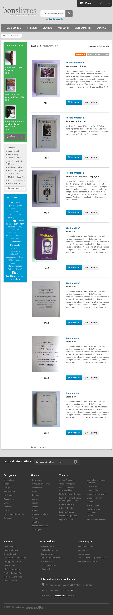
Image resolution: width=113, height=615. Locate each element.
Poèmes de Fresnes (76, 121)
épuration (15, 263)
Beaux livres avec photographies (66, 489)
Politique (8, 495)
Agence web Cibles (34, 607)
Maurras (11, 227)
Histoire (7, 484)
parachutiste (11, 257)
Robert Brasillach (75, 62)
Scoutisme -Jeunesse (96, 519)
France (20, 208)
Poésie (35, 506)
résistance (12, 232)
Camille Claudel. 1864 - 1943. (13, 125)
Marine (90, 501)
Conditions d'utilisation (52, 558)
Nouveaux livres (14, 46)
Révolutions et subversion (93, 510)
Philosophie (9, 491)
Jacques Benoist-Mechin (15, 558)
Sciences (8, 518)
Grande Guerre (15, 215)
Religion (7, 487)
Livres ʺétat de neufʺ (96, 494)
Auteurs (63, 28)
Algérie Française (15, 266)
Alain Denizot (12, 94)
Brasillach (71, 231)
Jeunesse (8, 506)
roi (11, 202)
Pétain (19, 269)
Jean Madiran (73, 228)
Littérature (9, 480)
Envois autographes (68, 516)
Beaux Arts (9, 499)
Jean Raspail (13, 151)
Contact (102, 28)
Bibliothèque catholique (70, 494)
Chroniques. (37, 529)
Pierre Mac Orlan (14, 67)
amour (15, 211)
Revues (90, 516)
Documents (37, 487)
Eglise (10, 269)
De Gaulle (15, 245)
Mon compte (83, 28)
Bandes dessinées (40, 525)
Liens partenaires (48, 565)
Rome (8, 224)
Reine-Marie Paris (14, 121)
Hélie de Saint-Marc (16, 180)
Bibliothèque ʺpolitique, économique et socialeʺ (70, 499)
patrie (19, 205)
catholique (15, 238)
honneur (9, 235)
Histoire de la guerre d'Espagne (82, 176)
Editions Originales (67, 512)
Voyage (7, 503)
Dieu (15, 272)
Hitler (10, 260)
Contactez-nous (48, 554)
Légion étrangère (66, 519)
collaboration (15, 254)
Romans (35, 510)
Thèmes (32, 28)
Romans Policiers (40, 514)
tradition (10, 276)
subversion (19, 223)
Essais (34, 491)
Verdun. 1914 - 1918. (15, 97)
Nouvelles (36, 503)
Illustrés (35, 495)
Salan (21, 257)
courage (11, 217)
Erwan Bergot (14, 154)
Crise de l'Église (66, 508)
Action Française (66, 480)
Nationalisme (93, 505)
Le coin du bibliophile (14, 514)
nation (21, 220)
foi (14, 220)
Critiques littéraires (41, 484)
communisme (15, 241)
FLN (18, 202)
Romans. (9, 70)
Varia (6, 510)
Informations (47, 561)
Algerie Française (67, 484)
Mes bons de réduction (88, 561)
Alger (20, 217)
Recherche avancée (54, 19)
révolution (15, 279)
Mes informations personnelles (92, 558)
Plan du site (46, 569)
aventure (15, 230)
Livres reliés (92, 490)
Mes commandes (85, 546)
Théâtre (35, 522)
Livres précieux (93, 486)
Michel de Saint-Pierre (17, 177)
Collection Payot (67, 504)
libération (11, 209)
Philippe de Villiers (16, 167)
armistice (15, 248)
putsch (21, 276)
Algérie (19, 260)
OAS (21, 232)
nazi (8, 221)
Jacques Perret (14, 157)
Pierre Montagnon (15, 170)
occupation (15, 251)
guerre (11, 205)
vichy (20, 227)
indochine (20, 235)
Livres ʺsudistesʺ (94, 498)
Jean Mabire (13, 174)
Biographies (37, 480)
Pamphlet (36, 518)
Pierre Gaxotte (14, 183)
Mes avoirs (82, 550)
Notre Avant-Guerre (76, 66)
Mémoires (36, 499)
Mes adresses (84, 554)
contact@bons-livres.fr (64, 595)
